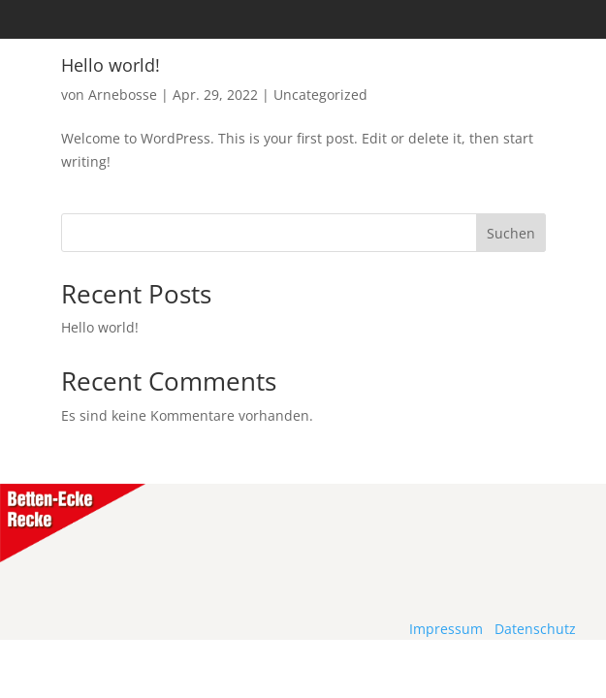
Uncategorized (320, 94)
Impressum (446, 628)
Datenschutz (535, 628)
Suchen (511, 233)
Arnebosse (122, 94)
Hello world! (100, 327)
